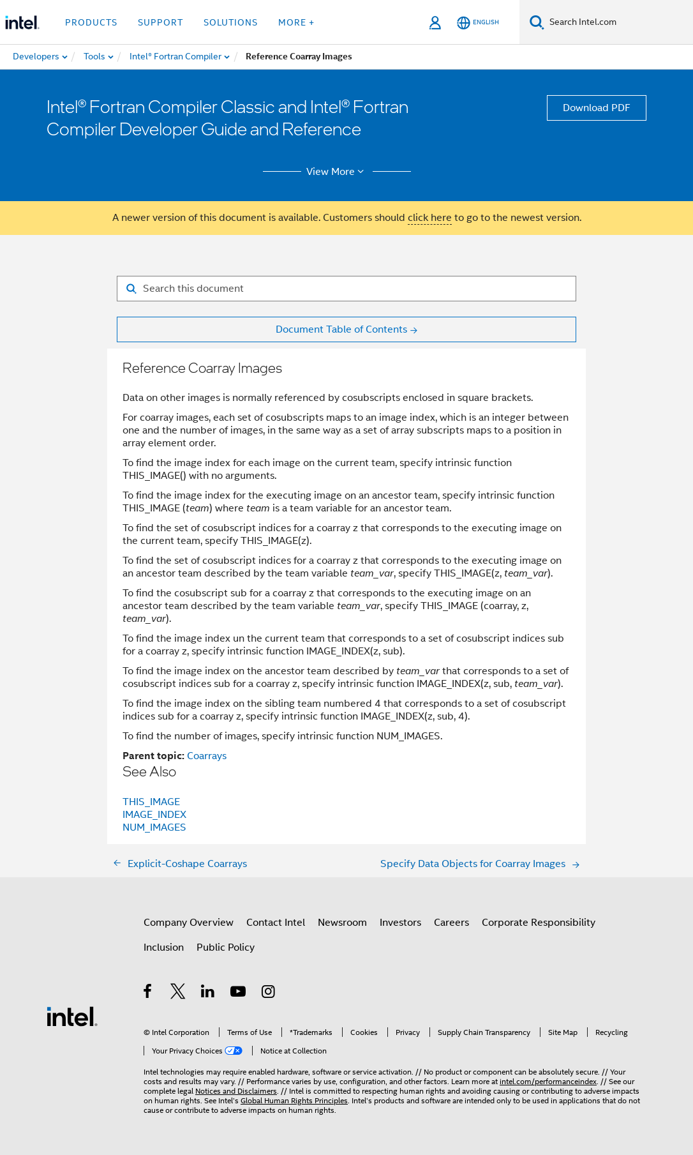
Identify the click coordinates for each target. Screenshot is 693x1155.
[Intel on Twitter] (178, 993)
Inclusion (164, 947)
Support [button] (160, 22)
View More (337, 171)
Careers (451, 922)
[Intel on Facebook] (148, 993)
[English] (478, 23)
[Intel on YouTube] (239, 993)
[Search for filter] (346, 288)
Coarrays (207, 756)
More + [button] (296, 22)
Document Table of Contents (341, 329)
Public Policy (226, 947)
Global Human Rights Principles (294, 1100)
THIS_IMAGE (151, 802)
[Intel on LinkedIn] (208, 993)
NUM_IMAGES (154, 827)
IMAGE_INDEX (154, 814)
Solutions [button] (231, 22)
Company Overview (189, 922)
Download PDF (596, 108)
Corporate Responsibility (538, 922)
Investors (400, 922)
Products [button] (91, 22)
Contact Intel (275, 922)
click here (430, 217)
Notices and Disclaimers (236, 1091)
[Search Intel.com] (618, 22)
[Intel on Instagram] (269, 993)
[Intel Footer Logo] (72, 1015)
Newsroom (342, 922)
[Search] (537, 22)
